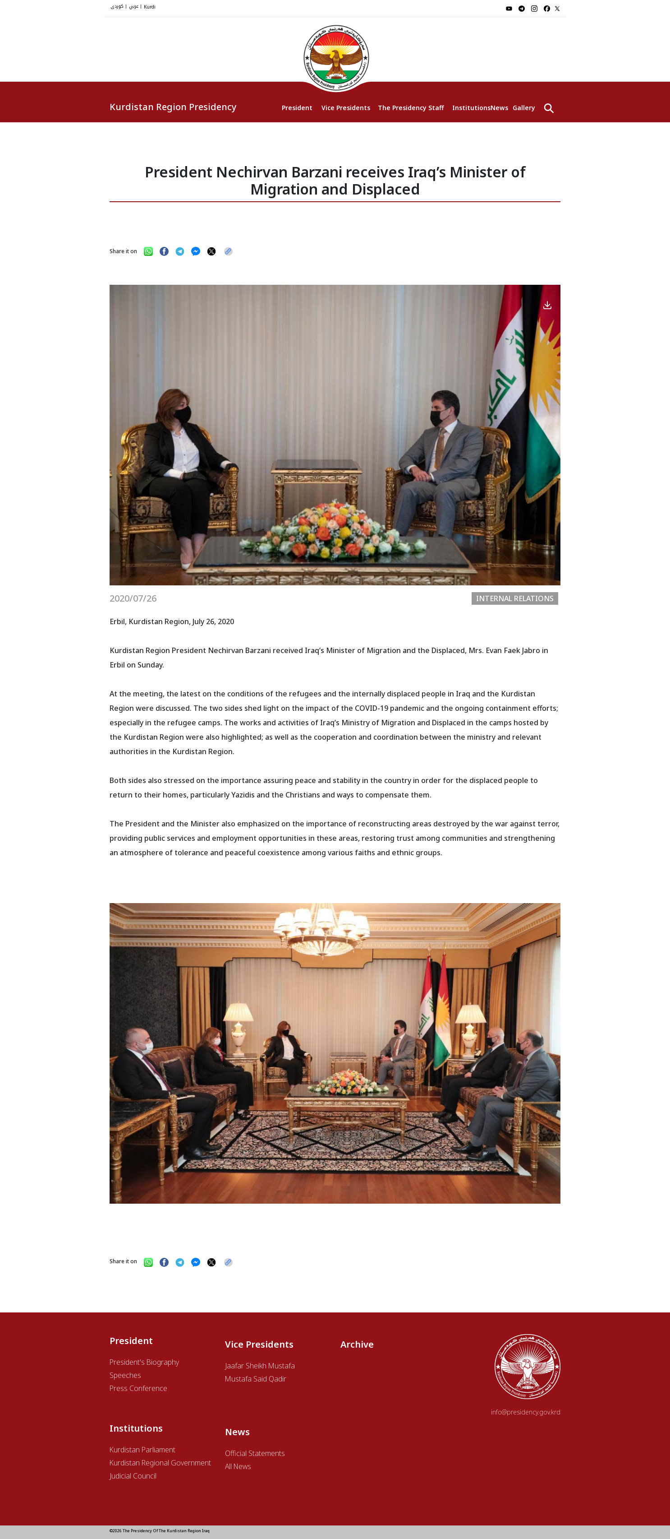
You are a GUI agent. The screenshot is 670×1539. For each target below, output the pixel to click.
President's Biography (144, 1362)
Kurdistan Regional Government (160, 1463)
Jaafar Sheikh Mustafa (260, 1366)
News (499, 107)
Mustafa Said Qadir (255, 1379)
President (297, 107)
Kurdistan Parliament (142, 1450)
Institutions (471, 107)
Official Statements (255, 1453)
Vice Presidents (345, 107)
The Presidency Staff (410, 107)
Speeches (125, 1375)
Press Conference (138, 1388)
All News (238, 1466)
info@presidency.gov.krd (525, 1412)
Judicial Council (133, 1476)
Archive (357, 1344)
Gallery (524, 107)
